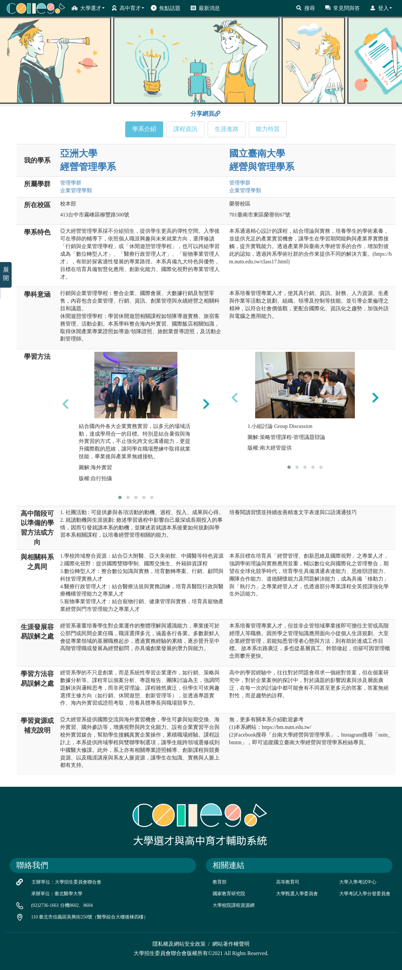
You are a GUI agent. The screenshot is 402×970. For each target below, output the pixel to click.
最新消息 (205, 8)
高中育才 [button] (127, 8)
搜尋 (305, 8)
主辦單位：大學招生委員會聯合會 (66, 882)
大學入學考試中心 (357, 882)
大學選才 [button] (88, 8)
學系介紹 (144, 129)
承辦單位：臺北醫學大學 (56, 893)
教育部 (220, 882)
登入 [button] (381, 8)
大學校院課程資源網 (233, 905)
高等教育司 (287, 882)
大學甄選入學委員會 (297, 893)
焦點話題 (165, 8)
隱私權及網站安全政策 (179, 944)
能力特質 (268, 129)
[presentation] (65, 403)
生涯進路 (227, 129)
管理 (70, 183)
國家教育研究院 (229, 893)
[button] (120, 497)
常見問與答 (342, 8)
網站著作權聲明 (231, 944)
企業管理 (76, 190)
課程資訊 (185, 129)
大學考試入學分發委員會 (364, 893)
